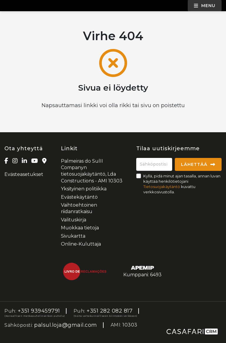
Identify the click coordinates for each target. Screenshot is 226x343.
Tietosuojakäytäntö (161, 186)
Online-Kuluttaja (81, 244)
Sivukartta (73, 236)
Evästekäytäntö (79, 197)
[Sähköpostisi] (154, 164)
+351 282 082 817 (109, 311)
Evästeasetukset (23, 174)
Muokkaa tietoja (80, 228)
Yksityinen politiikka (84, 189)
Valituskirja (73, 220)
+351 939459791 (39, 311)
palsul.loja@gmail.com (65, 325)
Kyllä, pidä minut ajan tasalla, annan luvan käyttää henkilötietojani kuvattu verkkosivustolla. (181, 184)
